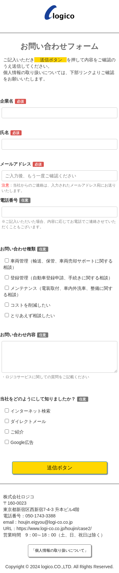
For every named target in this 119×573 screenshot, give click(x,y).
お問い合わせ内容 (18, 334)
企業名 (6, 101)
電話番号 (9, 200)
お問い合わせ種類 (18, 248)
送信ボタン (59, 467)
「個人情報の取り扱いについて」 (59, 550)
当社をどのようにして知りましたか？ (38, 398)
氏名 (4, 132)
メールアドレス (15, 164)
